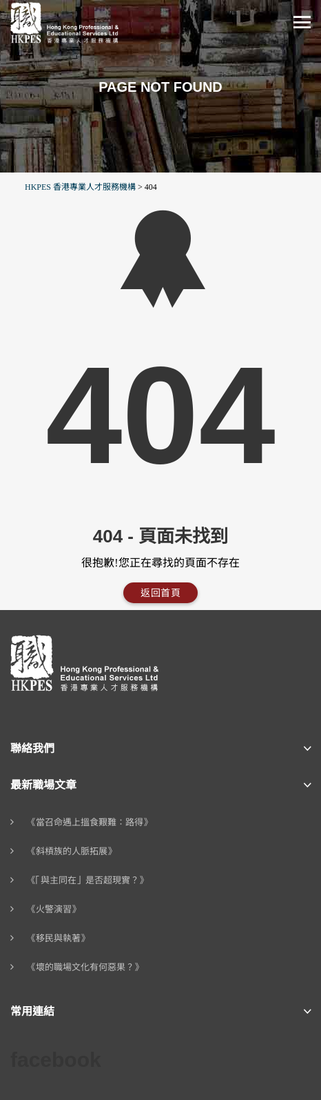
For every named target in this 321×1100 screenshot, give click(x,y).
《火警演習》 (54, 909)
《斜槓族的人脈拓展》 (71, 851)
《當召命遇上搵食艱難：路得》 (89, 822)
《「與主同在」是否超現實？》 (87, 880)
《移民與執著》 (58, 938)
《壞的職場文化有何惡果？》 (85, 967)
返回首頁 (160, 592)
